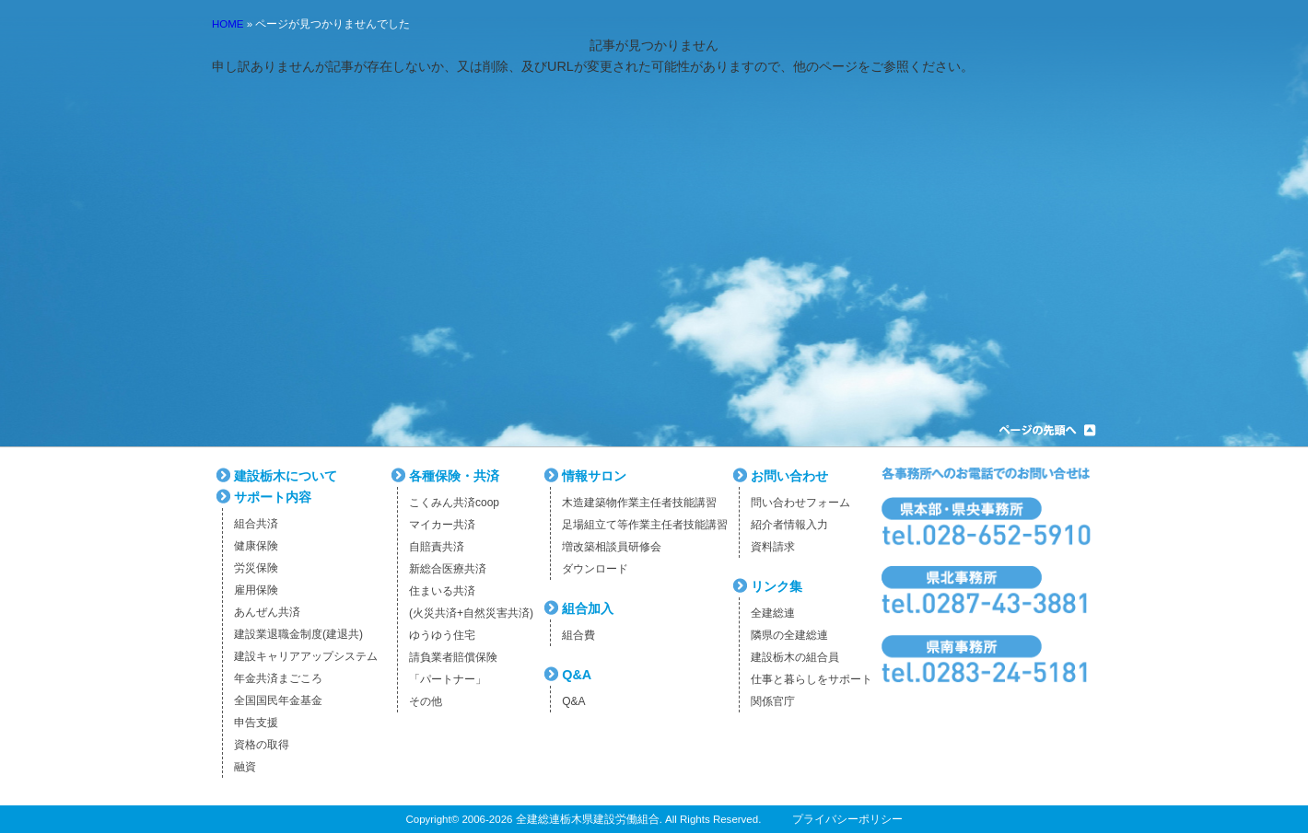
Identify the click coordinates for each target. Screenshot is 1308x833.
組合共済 (256, 523)
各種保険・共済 (454, 476)
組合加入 (587, 608)
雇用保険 (256, 590)
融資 (245, 766)
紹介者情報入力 (789, 524)
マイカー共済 (442, 524)
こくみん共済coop (454, 502)
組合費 (578, 635)
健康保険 (256, 545)
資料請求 (773, 546)
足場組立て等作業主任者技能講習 (645, 524)
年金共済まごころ (278, 678)
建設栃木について (285, 476)
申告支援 (256, 722)
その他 (425, 701)
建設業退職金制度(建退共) (298, 634)
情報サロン (594, 476)
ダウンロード (595, 568)
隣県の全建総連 (789, 635)
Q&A (576, 674)
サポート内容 (272, 497)
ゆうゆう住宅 (442, 635)
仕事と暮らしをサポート (811, 679)
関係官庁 (773, 701)
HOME (228, 23)
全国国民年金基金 (278, 700)
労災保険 (256, 567)
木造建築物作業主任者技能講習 (639, 502)
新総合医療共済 (447, 568)
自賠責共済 (436, 546)
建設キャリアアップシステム (306, 656)
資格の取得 (261, 744)
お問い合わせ (789, 476)
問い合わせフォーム (800, 502)
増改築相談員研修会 (611, 546)
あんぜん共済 (267, 612)
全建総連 (773, 613)
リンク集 (776, 586)
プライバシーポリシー (847, 819)
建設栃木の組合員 (795, 657)
